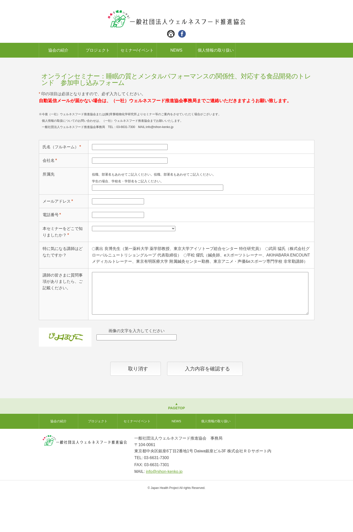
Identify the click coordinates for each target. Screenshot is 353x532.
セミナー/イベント (137, 50)
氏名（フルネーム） (61, 183)
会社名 (49, 197)
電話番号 (51, 251)
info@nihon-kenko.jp (164, 508)
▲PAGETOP (176, 442)
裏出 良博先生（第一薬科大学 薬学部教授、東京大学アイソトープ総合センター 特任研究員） (179, 285)
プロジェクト (98, 50)
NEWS (176, 50)
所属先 (49, 211)
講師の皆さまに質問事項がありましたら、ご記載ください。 (63, 318)
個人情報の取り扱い (216, 50)
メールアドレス (57, 238)
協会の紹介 (58, 50)
